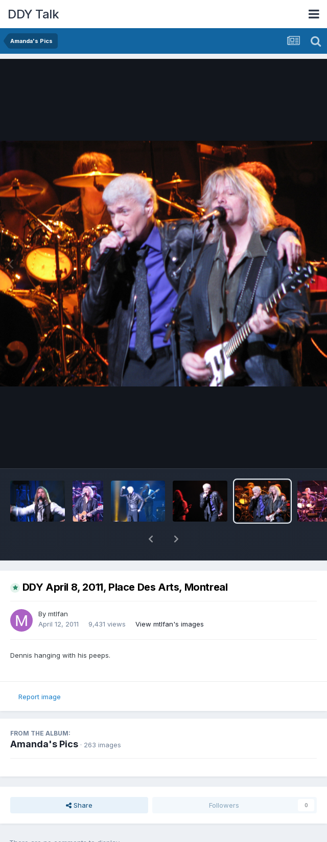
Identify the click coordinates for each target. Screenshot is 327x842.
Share (79, 805)
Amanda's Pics (44, 744)
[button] (150, 539)
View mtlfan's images (169, 624)
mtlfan (58, 614)
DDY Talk (33, 14)
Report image (39, 697)
